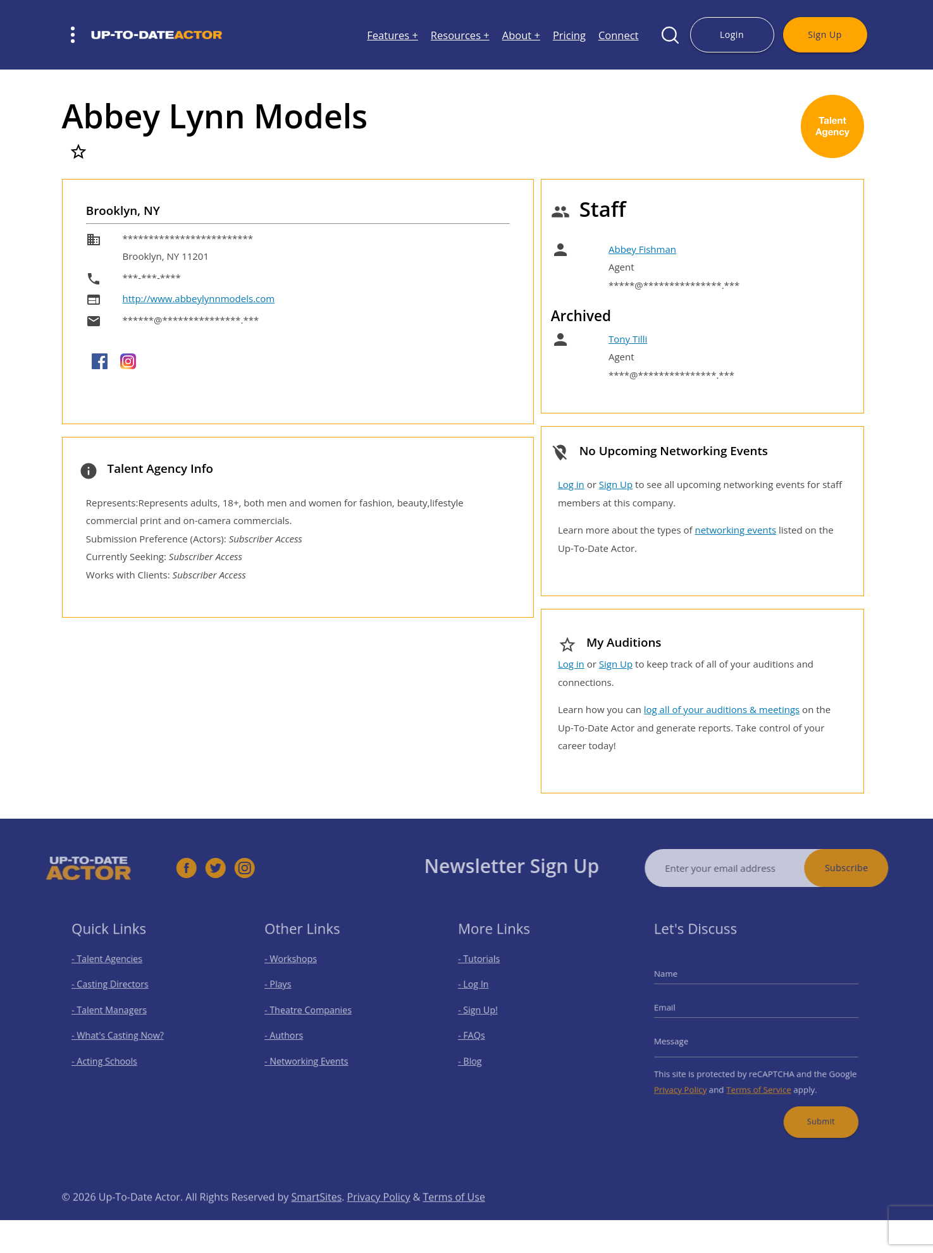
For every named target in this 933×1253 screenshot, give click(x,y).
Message (683, 1039)
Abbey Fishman (642, 249)
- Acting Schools (110, 1056)
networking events (735, 529)
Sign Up (824, 34)
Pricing (569, 35)
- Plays (287, 991)
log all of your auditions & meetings (722, 709)
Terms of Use (454, 1217)
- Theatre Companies (313, 1013)
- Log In (482, 991)
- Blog (479, 1056)
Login (732, 34)
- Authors (292, 1034)
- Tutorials (487, 968)
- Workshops (298, 968)
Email (678, 1010)
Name (679, 981)
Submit (812, 1108)
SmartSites (316, 1217)
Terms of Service (758, 1080)
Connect (618, 35)
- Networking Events (312, 1056)
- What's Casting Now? (121, 1034)
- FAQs (480, 1034)
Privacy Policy (691, 1080)
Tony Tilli (628, 339)
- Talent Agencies (112, 968)
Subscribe (867, 868)
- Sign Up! (486, 1013)
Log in (571, 484)
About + (521, 35)
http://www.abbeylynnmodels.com (199, 298)
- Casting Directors (115, 991)
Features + (392, 35)
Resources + (460, 35)
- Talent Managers (114, 1013)
